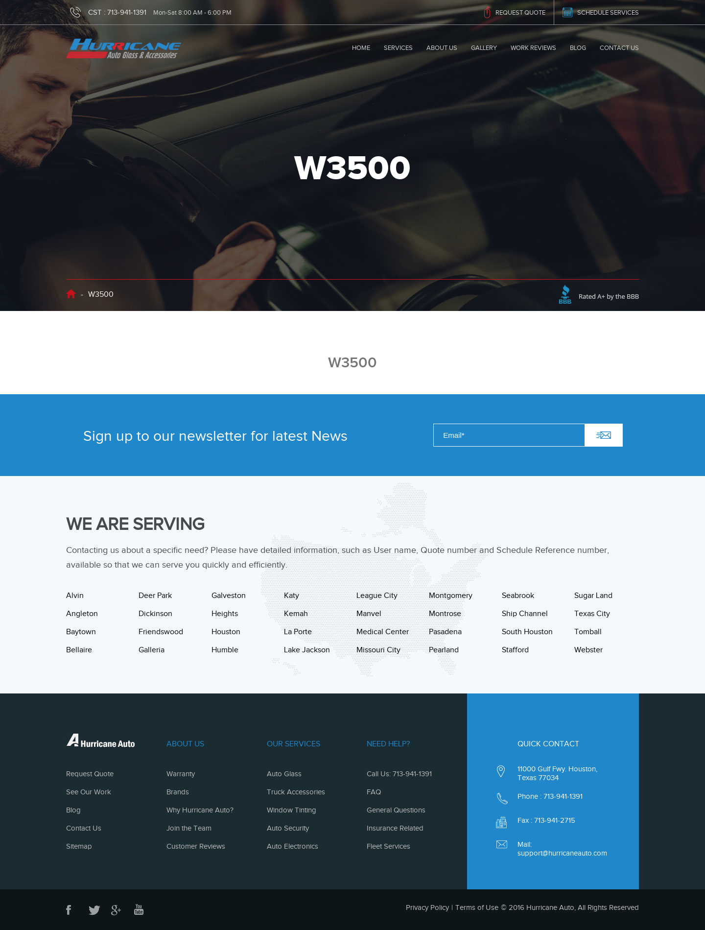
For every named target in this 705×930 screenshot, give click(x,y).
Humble (225, 649)
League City (377, 595)
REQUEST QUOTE (520, 12)
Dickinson (155, 613)
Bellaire (79, 649)
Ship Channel (525, 613)
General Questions (396, 810)
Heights (225, 613)
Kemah (296, 613)
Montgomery (450, 595)
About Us (441, 47)
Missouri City (378, 649)
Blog (578, 47)
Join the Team (189, 828)
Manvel (368, 613)
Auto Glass (284, 774)
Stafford (515, 649)
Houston (226, 631)
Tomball (588, 631)
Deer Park (155, 595)
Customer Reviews (195, 846)
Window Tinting (291, 810)
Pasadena (445, 631)
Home (361, 47)
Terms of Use (476, 907)
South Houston (527, 631)
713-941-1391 (126, 12)
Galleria (151, 649)
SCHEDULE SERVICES (608, 12)
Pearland (444, 649)
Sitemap (79, 846)
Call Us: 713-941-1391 (399, 774)
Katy (291, 595)
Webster (588, 649)
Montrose (445, 613)
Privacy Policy (427, 907)
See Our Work (88, 792)
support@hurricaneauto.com (562, 853)
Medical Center (382, 631)
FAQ (374, 792)
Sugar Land (593, 595)
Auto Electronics (292, 846)
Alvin (75, 595)
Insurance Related (395, 828)
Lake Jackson (307, 649)
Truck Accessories (296, 792)
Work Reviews (533, 47)
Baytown (81, 631)
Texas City (592, 613)
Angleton (82, 613)
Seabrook (518, 595)
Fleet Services (388, 846)
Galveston (229, 595)
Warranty (180, 774)
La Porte (298, 631)
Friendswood (161, 631)
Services (398, 47)
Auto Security (288, 828)
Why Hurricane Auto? (200, 810)
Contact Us (619, 47)
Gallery (484, 47)
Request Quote (90, 774)
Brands (177, 792)
